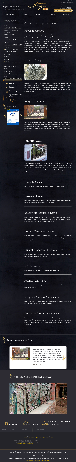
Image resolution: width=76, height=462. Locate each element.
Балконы (6, 47)
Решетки (6, 42)
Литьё (5, 76)
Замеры (12, 87)
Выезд (11, 83)
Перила (6, 25)
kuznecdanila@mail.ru (66, 1)
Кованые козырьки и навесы (12, 44)
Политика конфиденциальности (44, 438)
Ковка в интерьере (9, 73)
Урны (5, 69)
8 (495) (67, 6)
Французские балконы (11, 49)
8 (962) (67, 4)
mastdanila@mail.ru (67, 3)
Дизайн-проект (15, 91)
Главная (27, 20)
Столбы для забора (10, 39)
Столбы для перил (10, 27)
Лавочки (6, 59)
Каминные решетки (10, 66)
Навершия (7, 54)
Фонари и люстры (10, 52)
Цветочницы (8, 71)
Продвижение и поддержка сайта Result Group (38, 460)
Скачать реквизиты (28, 438)
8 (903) (66, 8)
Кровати (6, 56)
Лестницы (7, 32)
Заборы (6, 37)
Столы (6, 64)
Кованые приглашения (11, 30)
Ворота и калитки (9, 35)
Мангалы (6, 61)
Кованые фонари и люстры (12, 78)
